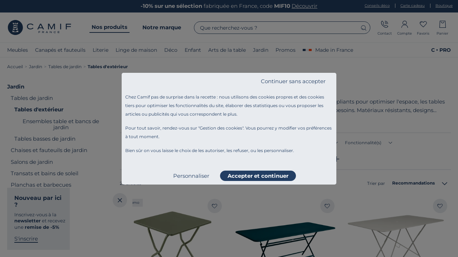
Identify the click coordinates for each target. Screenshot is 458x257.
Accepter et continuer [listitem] (258, 175)
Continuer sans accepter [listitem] (293, 81)
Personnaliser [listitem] (191, 175)
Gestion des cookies (221, 128)
